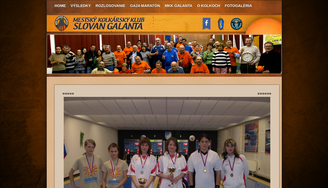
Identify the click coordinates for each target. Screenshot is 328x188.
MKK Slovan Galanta (100, 23)
